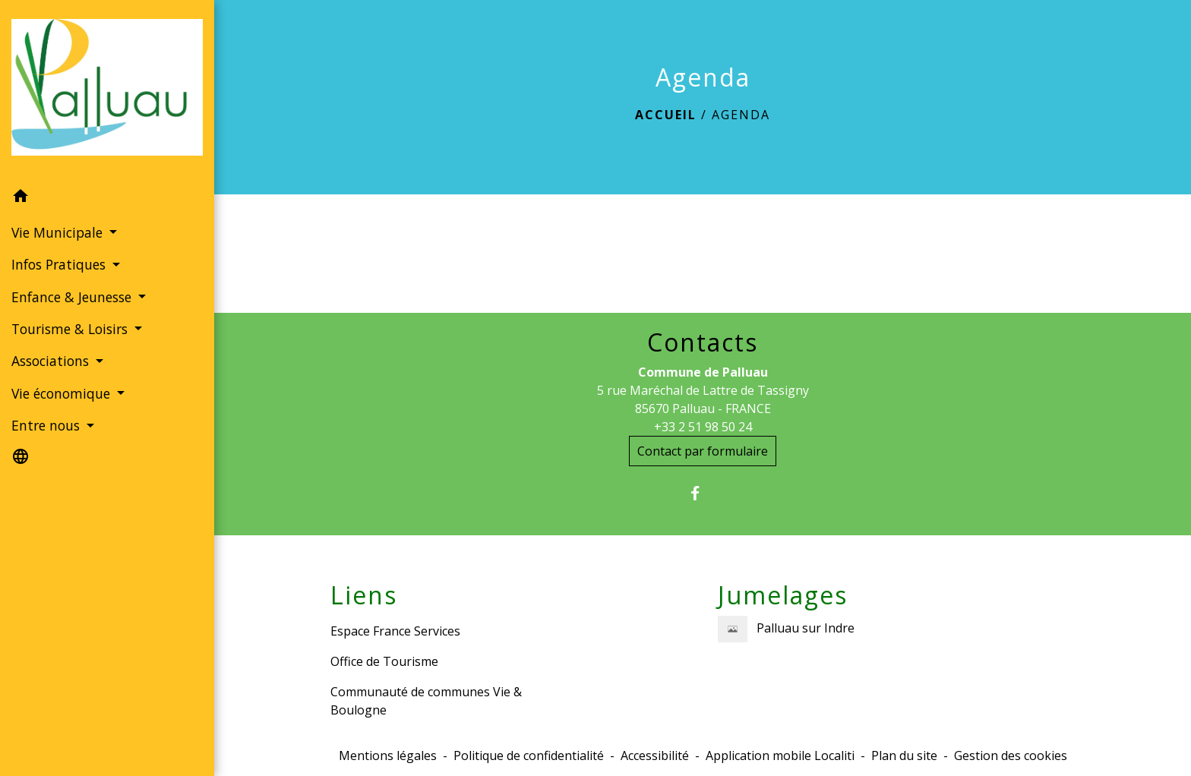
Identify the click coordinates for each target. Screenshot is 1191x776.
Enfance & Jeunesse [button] (73, 297)
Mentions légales (388, 755)
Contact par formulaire (702, 451)
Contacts (702, 342)
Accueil (666, 114)
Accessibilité (655, 755)
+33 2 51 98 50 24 (703, 426)
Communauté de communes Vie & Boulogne (426, 700)
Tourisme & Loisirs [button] (71, 329)
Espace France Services (395, 631)
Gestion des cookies (1010, 755)
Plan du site (904, 755)
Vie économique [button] (62, 393)
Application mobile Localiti (780, 755)
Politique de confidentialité (528, 755)
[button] (107, 198)
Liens (363, 595)
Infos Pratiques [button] (60, 264)
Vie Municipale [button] (58, 232)
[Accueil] (107, 90)
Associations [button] (52, 361)
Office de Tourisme (384, 661)
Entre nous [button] (47, 425)
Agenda (741, 114)
